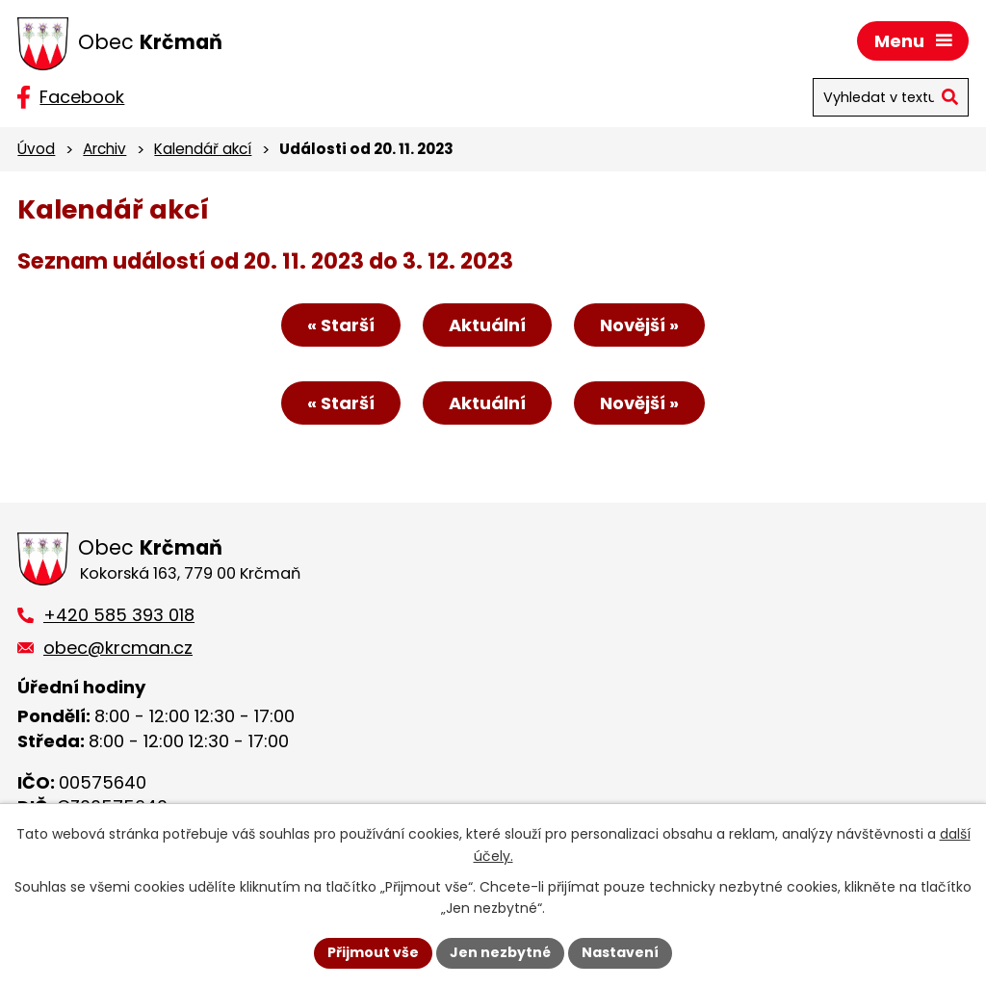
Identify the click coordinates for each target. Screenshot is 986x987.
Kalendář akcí (202, 149)
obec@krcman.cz (118, 648)
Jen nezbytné (500, 952)
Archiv (104, 149)
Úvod (36, 149)
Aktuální (487, 325)
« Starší (341, 325)
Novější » (639, 325)
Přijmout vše (373, 952)
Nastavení (620, 952)
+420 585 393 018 (119, 615)
